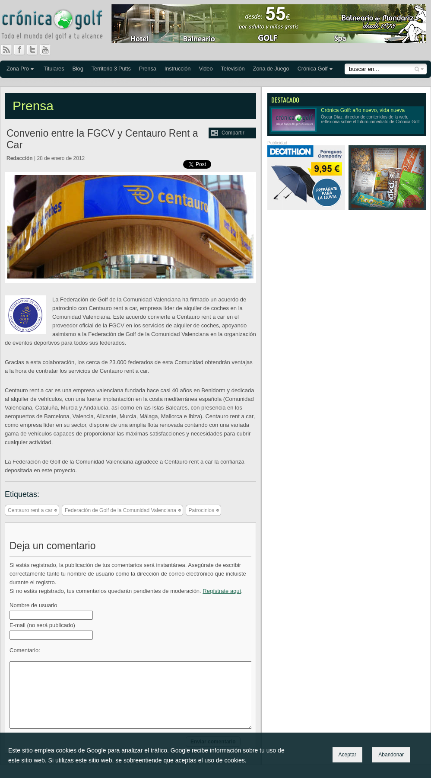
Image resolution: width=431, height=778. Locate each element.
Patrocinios (201, 510)
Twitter (36, 49)
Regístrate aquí (222, 591)
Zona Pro (17, 68)
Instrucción (178, 68)
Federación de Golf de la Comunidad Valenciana (120, 510)
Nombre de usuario (33, 605)
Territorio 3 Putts (111, 68)
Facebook (23, 49)
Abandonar (391, 755)
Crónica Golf (313, 68)
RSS (6, 49)
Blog (77, 68)
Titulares (54, 68)
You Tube (49, 49)
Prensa (147, 68)
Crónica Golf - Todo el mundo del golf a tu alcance (58, 26)
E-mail (42, 625)
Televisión (232, 68)
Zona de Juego (271, 68)
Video (205, 68)
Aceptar (347, 755)
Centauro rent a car (30, 510)
